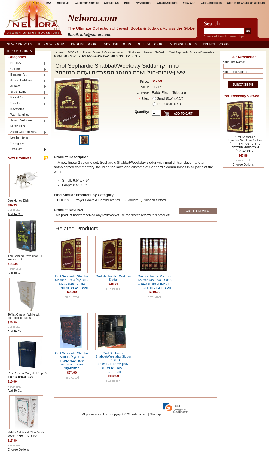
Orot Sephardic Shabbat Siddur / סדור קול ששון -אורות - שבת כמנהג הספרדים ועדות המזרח (72, 282)
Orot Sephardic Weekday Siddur (113, 278)
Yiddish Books (183, 44)
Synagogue (17, 143)
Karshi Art (27, 98)
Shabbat (27, 103)
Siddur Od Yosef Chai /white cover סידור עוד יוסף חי (26, 434)
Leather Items (19, 137)
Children (27, 69)
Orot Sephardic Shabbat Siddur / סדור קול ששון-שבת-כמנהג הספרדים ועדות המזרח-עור (72, 361)
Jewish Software (27, 121)
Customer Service (87, 2)
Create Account (167, 2)
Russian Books (150, 44)
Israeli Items (27, 92)
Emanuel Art (27, 75)
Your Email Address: (236, 71)
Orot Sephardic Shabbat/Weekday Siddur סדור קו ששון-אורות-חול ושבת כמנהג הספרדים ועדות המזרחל (245, 143)
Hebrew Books (51, 44)
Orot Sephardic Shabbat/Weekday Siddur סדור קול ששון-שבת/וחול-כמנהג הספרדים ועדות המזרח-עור (113, 362)
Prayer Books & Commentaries (103, 52)
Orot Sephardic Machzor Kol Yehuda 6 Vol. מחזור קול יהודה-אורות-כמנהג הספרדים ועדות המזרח (154, 282)
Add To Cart (15, 214)
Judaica (27, 86)
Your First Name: (234, 62)
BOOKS (27, 63)
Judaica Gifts (19, 51)
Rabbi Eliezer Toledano (169, 93)
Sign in (231, 2)
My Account (144, 2)
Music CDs (17, 126)
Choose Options (18, 449)
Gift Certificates (211, 2)
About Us (63, 2)
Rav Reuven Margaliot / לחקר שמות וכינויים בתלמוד (27, 374)
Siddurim (134, 52)
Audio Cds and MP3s (27, 132)
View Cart (189, 2)
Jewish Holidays (27, 81)
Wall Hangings (19, 114)
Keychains (17, 108)
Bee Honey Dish (18, 200)
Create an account (253, 2)
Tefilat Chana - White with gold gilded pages (24, 316)
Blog (127, 2)
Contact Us (111, 2)
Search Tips (236, 36)
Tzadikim (27, 149)
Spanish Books (117, 44)
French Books (216, 44)
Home (59, 52)
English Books (84, 44)
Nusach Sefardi (154, 52)
